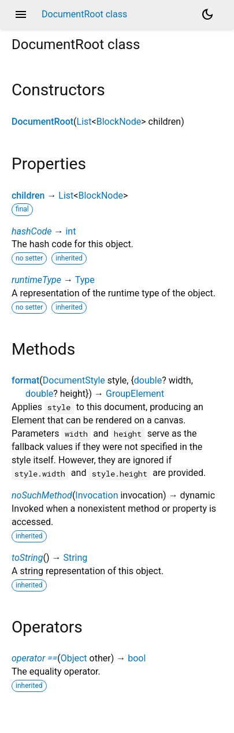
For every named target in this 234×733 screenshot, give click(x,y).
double (148, 380)
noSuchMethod (42, 495)
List (84, 121)
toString (27, 557)
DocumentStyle (74, 380)
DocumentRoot (42, 121)
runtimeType (36, 279)
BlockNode (119, 121)
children (28, 195)
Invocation (96, 495)
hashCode (31, 231)
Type (85, 279)
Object (74, 658)
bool (137, 658)
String (75, 557)
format (25, 380)
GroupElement (135, 393)
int (70, 231)
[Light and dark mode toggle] (207, 14)
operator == (34, 658)
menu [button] (21, 14)
